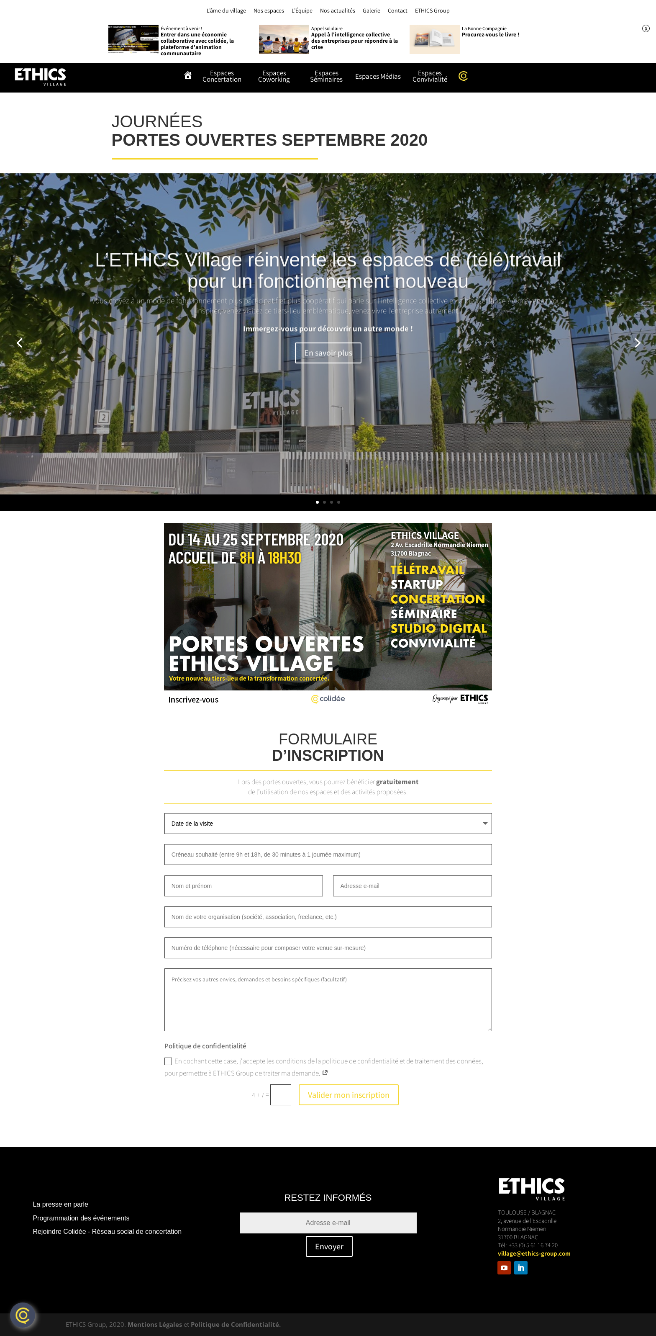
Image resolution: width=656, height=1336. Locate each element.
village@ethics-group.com (534, 1253)
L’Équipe (302, 10)
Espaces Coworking (274, 77)
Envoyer (329, 1246)
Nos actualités (337, 10)
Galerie (371, 10)
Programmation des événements (81, 1218)
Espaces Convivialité (430, 77)
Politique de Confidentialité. (236, 1324)
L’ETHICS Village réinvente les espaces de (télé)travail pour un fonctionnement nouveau (328, 289)
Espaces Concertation (221, 77)
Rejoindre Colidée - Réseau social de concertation (107, 1231)
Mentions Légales (155, 1324)
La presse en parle (60, 1204)
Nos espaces (269, 10)
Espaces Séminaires (326, 77)
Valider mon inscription (349, 1094)
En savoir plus (328, 372)
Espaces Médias (378, 77)
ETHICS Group (432, 10)
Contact (397, 10)
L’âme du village (226, 10)
